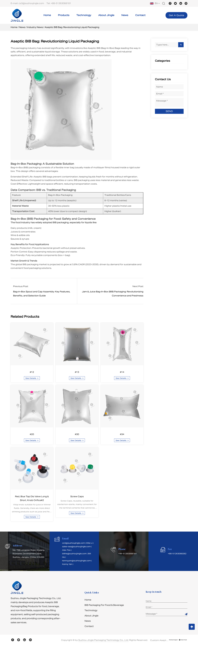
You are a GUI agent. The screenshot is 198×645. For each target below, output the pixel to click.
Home (47, 15)
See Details (31, 378)
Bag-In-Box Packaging (26, 163)
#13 (77, 372)
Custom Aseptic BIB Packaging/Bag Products (159, 640)
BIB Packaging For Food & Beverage (104, 605)
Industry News (35, 27)
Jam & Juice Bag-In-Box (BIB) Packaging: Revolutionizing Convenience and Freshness (112, 293)
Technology (83, 15)
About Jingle (106, 15)
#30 (77, 434)
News (124, 15)
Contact (140, 15)
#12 (32, 372)
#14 (122, 372)
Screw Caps (77, 496)
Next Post (137, 286)
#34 (122, 434)
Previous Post (20, 286)
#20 (32, 434)
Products (63, 15)
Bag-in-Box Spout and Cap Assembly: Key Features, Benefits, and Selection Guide (41, 293)
